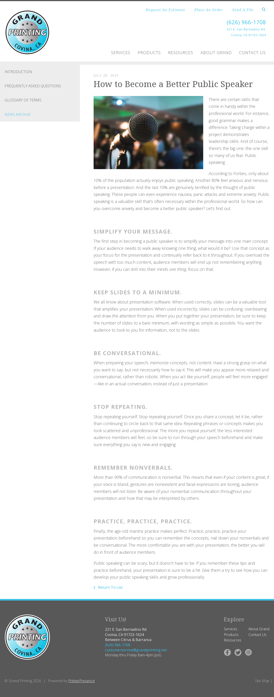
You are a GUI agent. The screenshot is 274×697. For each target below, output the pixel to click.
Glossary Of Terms (23, 100)
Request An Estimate (165, 9)
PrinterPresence (81, 680)
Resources (180, 52)
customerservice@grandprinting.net (136, 649)
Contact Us (252, 52)
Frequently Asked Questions (33, 85)
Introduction (18, 71)
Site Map (262, 680)
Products (149, 52)
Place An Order (208, 9)
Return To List (110, 587)
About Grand (216, 52)
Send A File (242, 9)
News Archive (18, 114)
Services (120, 52)
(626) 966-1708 (245, 22)
